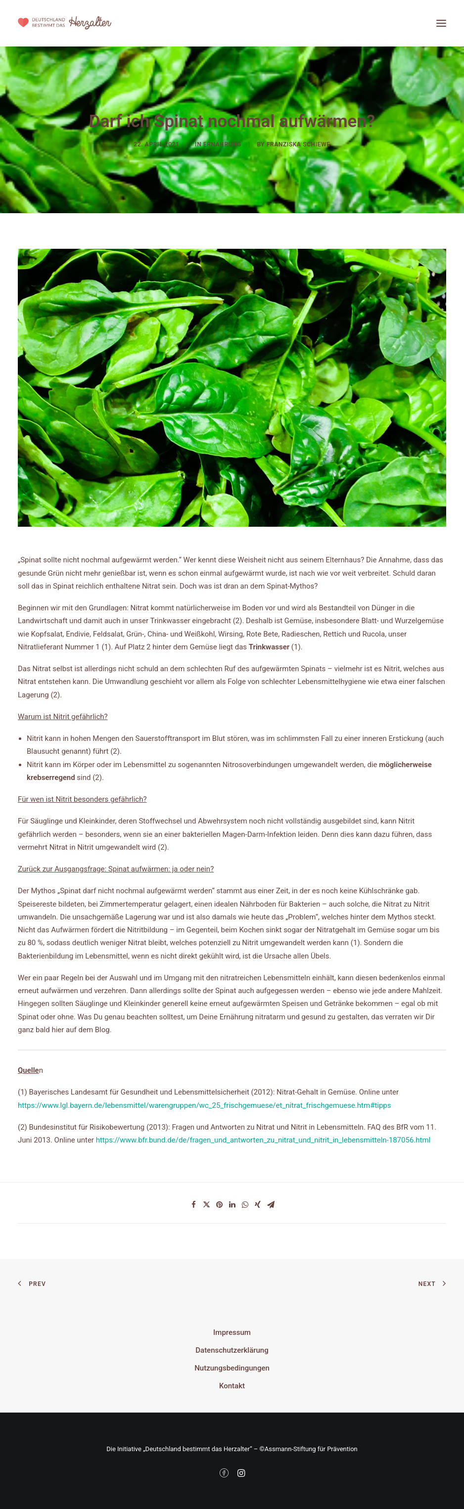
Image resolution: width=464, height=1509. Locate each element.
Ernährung (222, 144)
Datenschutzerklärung (231, 1350)
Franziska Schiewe (298, 144)
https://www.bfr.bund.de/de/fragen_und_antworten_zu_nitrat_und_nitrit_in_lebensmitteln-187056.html (263, 1140)
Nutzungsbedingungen (232, 1368)
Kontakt (232, 1385)
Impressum (232, 1332)
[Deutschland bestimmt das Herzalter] (64, 23)
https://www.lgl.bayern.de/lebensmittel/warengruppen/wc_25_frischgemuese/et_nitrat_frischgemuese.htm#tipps (204, 1105)
